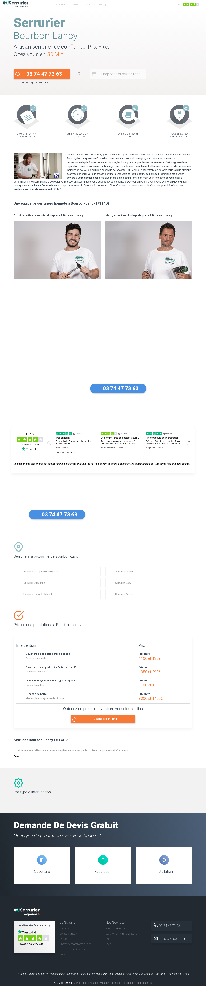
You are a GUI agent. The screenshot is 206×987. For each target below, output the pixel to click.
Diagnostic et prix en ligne (120, 74)
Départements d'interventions (121, 934)
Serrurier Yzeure (124, 594)
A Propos (65, 929)
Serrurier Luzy (123, 582)
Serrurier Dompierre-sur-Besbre (41, 571)
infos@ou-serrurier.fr (174, 939)
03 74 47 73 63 (44, 74)
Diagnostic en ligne (105, 718)
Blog (107, 949)
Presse (63, 939)
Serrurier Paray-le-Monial (37, 594)
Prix (107, 939)
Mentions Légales (110, 983)
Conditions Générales (86, 983)
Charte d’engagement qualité (75, 944)
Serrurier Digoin (124, 571)
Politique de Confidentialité (137, 983)
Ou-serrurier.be (67, 955)
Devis (108, 944)
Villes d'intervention (115, 929)
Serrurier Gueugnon (34, 582)
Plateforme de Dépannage (73, 949)
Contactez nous (68, 934)
